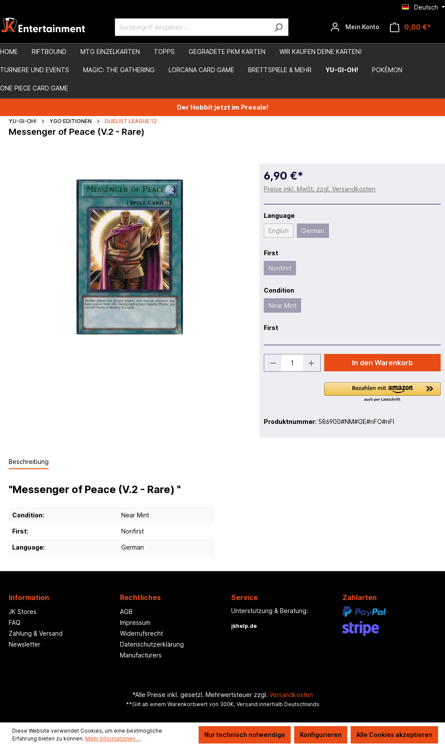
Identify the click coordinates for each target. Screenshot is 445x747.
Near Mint (282, 305)
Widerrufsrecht (141, 633)
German (313, 230)
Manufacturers (141, 655)
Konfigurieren (321, 734)
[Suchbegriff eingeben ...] (192, 27)
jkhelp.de (244, 626)
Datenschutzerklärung (152, 644)
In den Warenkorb (382, 362)
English (279, 230)
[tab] (29, 462)
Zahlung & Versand (36, 633)
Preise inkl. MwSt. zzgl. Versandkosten (319, 189)
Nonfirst (280, 268)
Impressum (135, 622)
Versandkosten (291, 694)
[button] (382, 392)
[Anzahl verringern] (273, 363)
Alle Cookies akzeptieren (394, 734)
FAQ (14, 622)
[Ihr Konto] (355, 27)
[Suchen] (278, 27)
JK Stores (23, 611)
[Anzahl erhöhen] (311, 363)
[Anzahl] (292, 363)
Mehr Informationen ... (113, 738)
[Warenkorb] (410, 27)
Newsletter (24, 644)
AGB (126, 611)
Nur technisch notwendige (244, 734)
